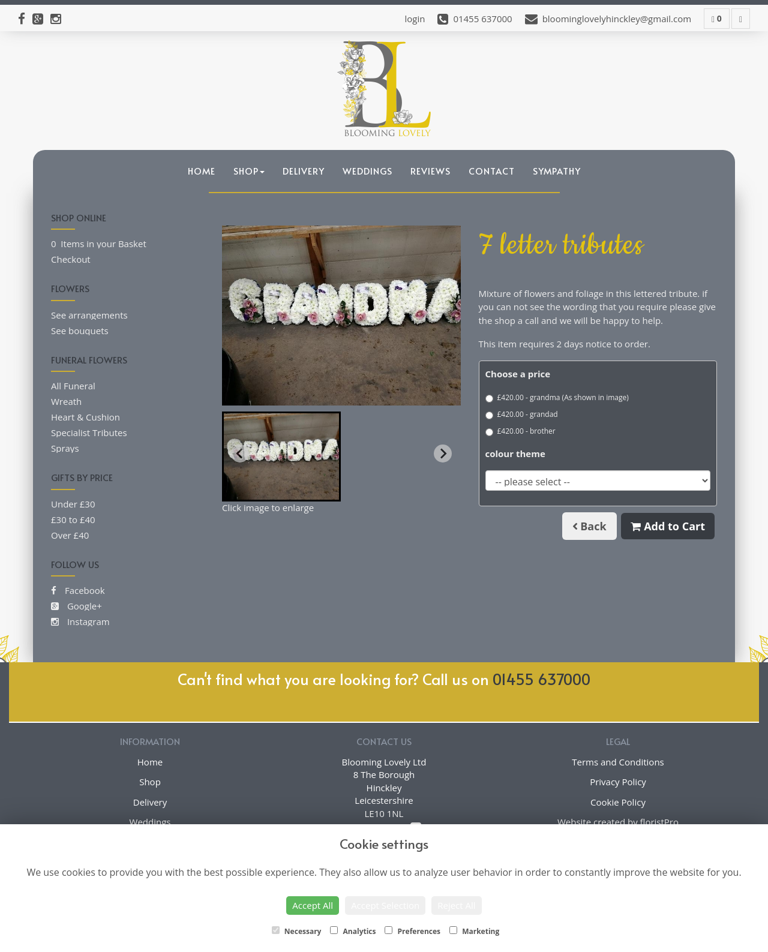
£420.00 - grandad (521, 414)
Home (201, 170)
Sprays (65, 448)
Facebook (78, 590)
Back (589, 526)
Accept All (312, 905)
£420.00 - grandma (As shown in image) (557, 397)
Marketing (474, 931)
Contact (492, 170)
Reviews (430, 170)
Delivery (304, 170)
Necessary (297, 931)
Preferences (412, 931)
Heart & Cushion (85, 417)
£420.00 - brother (520, 431)
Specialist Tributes (89, 433)
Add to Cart (668, 526)
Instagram (80, 621)
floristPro (659, 822)
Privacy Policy (618, 782)
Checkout (71, 259)
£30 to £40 (73, 519)
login (414, 19)
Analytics (353, 931)
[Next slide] (443, 454)
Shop (249, 170)
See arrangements (89, 315)
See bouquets (80, 331)
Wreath (66, 401)
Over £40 (70, 535)
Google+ (76, 606)
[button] (281, 456)
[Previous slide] (240, 454)
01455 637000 (541, 678)
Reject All (456, 905)
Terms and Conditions (618, 762)
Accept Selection (385, 905)
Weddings (367, 170)
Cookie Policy (618, 802)
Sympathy (557, 170)
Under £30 (73, 504)
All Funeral (73, 386)
